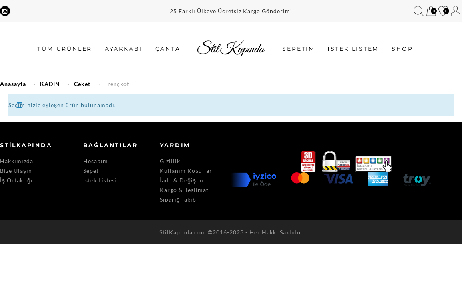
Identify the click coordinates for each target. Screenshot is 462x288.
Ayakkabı (123, 48)
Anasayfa (13, 83)
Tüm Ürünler (64, 48)
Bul (419, 11)
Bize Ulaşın (16, 170)
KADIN (50, 83)
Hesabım (456, 11)
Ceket (82, 83)
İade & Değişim (181, 180)
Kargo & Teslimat (184, 189)
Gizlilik (170, 161)
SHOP (402, 48)
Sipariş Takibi (179, 199)
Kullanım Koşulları (187, 170)
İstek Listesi (100, 180)
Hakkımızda (16, 161)
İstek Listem (443, 11)
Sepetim (431, 11)
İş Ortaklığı (16, 180)
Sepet (91, 170)
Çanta (168, 48)
